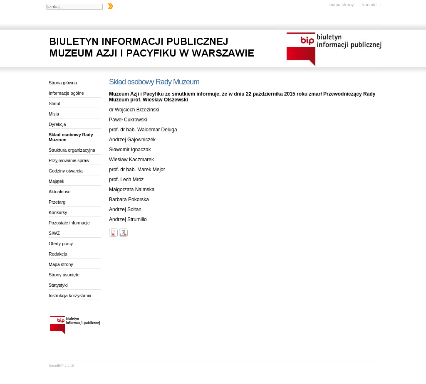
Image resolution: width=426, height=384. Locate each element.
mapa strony (341, 4)
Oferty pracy (61, 243)
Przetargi (58, 201)
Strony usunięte (64, 274)
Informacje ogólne (66, 93)
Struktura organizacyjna (72, 150)
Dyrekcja (57, 124)
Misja (54, 113)
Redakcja (58, 253)
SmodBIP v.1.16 (61, 366)
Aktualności (60, 191)
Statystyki (58, 285)
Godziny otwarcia (66, 170)
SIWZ (54, 233)
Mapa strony (61, 264)
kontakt (369, 4)
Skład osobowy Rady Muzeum (71, 137)
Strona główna (63, 82)
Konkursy (58, 212)
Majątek (56, 181)
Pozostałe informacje (69, 222)
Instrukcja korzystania (70, 295)
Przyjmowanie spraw (69, 160)
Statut (54, 103)
